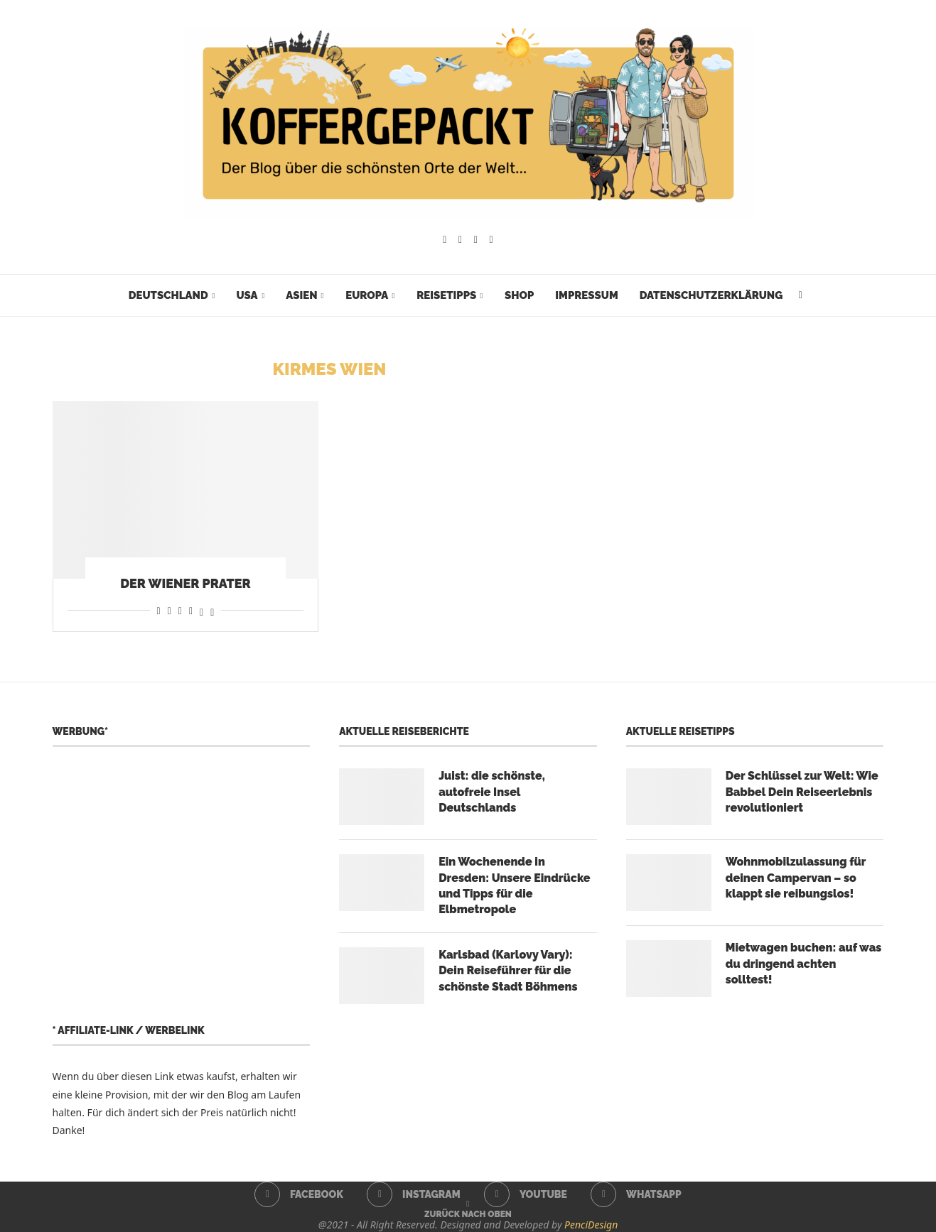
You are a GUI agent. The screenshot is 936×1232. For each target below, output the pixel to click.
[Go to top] (468, 1213)
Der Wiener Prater (185, 583)
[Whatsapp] (491, 240)
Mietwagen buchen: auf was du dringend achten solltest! (804, 963)
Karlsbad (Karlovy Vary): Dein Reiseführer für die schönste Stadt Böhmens (508, 970)
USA (246, 295)
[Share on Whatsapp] (180, 610)
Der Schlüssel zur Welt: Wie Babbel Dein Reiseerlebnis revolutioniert (802, 791)
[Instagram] (460, 240)
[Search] (800, 295)
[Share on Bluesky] (212, 610)
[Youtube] (476, 240)
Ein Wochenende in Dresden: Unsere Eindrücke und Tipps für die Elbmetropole (514, 885)
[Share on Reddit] (169, 610)
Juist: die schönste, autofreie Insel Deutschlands (492, 791)
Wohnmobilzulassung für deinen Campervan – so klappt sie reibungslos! (796, 877)
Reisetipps (446, 295)
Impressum (586, 295)
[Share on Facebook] (159, 610)
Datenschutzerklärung (711, 295)
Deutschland (168, 295)
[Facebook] (444, 240)
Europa (366, 295)
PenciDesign (591, 1224)
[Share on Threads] (201, 610)
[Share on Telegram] (191, 610)
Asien (301, 295)
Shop (519, 295)
